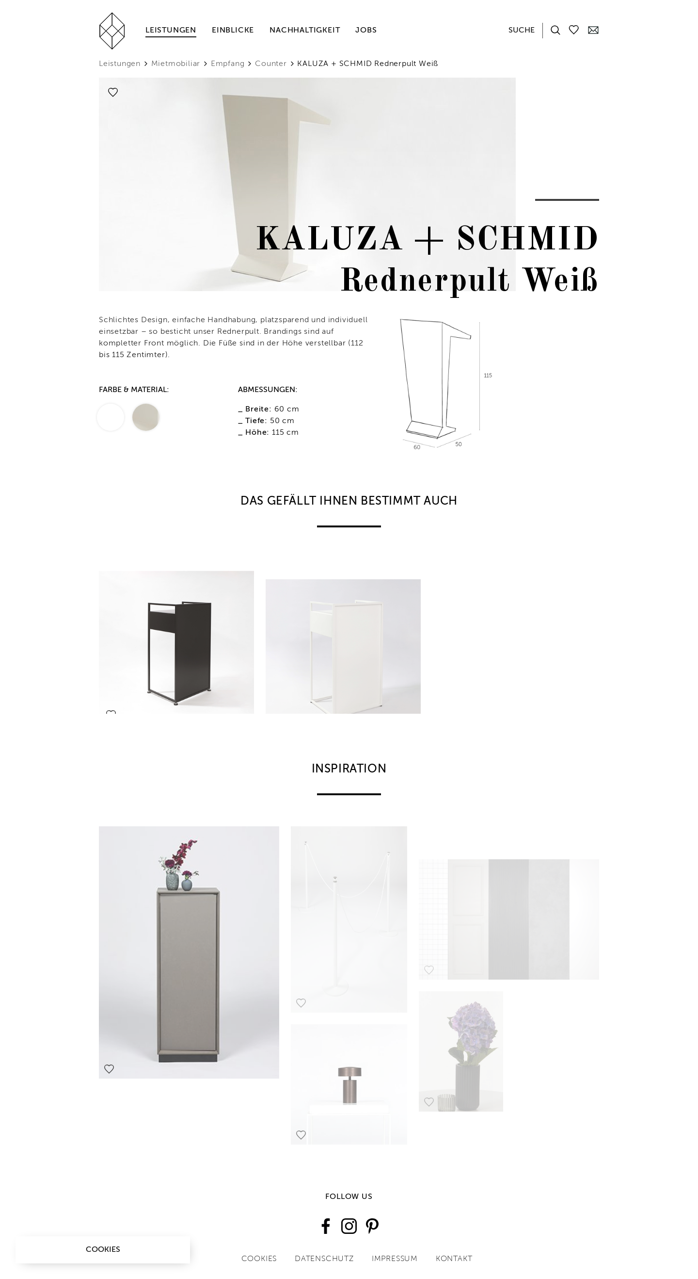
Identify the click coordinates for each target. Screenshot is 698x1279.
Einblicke (233, 30)
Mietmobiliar (176, 64)
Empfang (228, 64)
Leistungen (170, 30)
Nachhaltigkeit (305, 30)
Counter (271, 64)
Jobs (366, 30)
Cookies (103, 1250)
